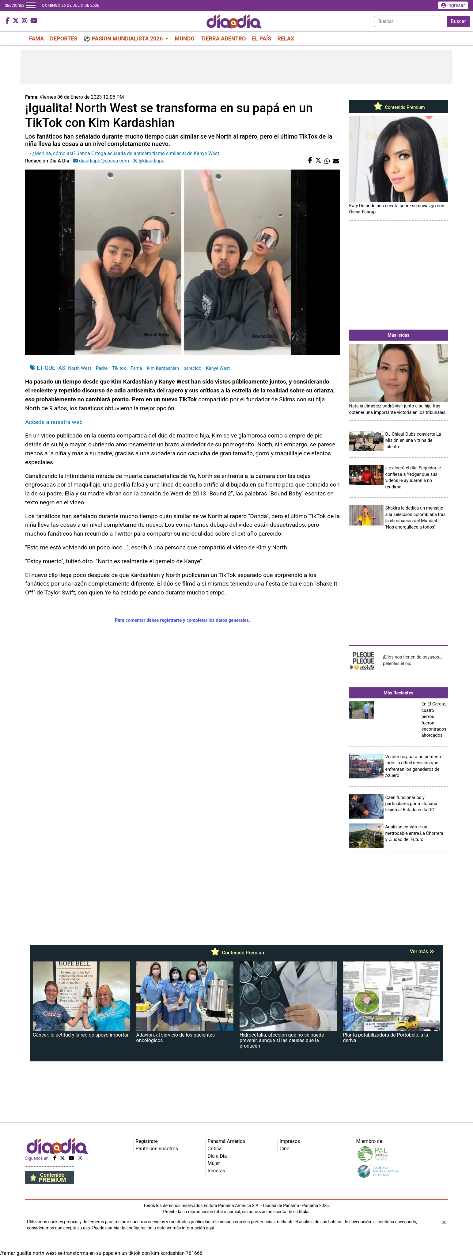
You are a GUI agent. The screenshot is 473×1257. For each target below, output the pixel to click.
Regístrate (147, 1141)
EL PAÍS (261, 38)
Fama (136, 368)
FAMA (36, 38)
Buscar (458, 21)
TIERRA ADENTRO (223, 38)
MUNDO (184, 38)
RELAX (285, 38)
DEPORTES (63, 38)
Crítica (215, 1149)
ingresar (453, 5)
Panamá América (226, 1141)
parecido (192, 368)
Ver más (422, 951)
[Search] (409, 21)
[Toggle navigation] (31, 5)
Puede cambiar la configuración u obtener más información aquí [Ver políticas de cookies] (153, 1227)
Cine (284, 1149)
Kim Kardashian (163, 368)
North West (79, 368)
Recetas (216, 1171)
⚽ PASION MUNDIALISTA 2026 (124, 38)
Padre (102, 368)
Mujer (214, 1163)
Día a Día (217, 1156)
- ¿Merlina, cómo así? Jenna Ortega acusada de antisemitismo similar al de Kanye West (124, 153)
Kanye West (218, 368)
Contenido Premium (398, 107)
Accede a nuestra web (54, 422)
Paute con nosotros (157, 1149)
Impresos (290, 1141)
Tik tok (119, 368)
